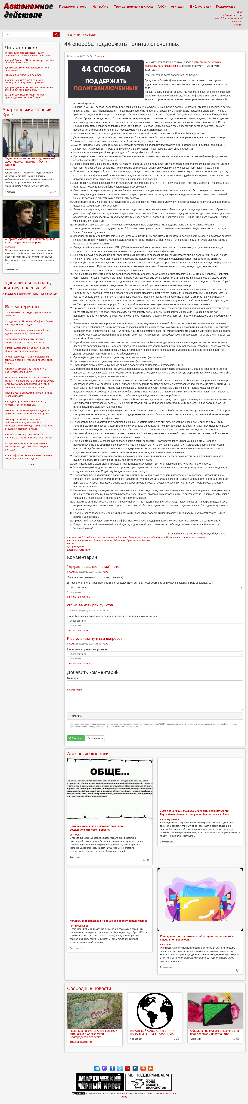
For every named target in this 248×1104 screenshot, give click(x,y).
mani (105, 572)
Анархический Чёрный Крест (81, 35)
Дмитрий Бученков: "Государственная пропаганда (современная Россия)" (24, 95)
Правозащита (134, 540)
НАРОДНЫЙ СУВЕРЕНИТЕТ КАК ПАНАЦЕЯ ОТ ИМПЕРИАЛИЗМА (152, 1032)
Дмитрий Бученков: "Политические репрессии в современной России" (29, 61)
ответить (71, 596)
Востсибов (75, 834)
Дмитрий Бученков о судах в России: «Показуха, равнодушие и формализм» (25, 81)
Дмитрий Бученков (76, 546)
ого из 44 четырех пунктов (90, 605)
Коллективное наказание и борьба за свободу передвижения (108, 920)
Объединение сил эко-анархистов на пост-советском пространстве (214, 1032)
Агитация (178, 6)
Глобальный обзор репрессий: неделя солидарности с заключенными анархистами (28, 54)
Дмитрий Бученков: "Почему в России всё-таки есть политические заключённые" (29, 88)
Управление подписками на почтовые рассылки (30, 293)
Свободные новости (89, 988)
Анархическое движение (79, 540)
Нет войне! (101, 6)
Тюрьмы (146, 540)
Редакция (99, 56)
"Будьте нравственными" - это (93, 566)
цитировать (84, 596)
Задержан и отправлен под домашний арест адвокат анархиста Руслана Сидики (30, 161)
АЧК (162, 6)
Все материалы (22, 306)
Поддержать (225, 6)
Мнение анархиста (107, 537)
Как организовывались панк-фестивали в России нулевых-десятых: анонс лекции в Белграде (26, 446)
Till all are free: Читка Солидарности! (23, 75)
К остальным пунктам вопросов (94, 638)
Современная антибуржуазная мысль (185, 537)
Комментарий (75, 689)
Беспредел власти (102, 540)
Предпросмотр (95, 738)
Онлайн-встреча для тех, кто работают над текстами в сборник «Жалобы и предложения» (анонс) (29, 359)
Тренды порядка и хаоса (133, 6)
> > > (31, 464)
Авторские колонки (87, 753)
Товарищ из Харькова (81, 1042)
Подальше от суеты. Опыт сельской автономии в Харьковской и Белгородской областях (93, 1034)
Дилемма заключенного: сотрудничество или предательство (28, 68)
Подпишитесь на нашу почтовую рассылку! (27, 285)
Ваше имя (72, 678)
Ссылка (71, 572)
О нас (124, 1096)
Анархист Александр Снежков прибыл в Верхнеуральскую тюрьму (30, 240)
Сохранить (76, 738)
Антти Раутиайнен (169, 819)
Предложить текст (73, 6)
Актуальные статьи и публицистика (147, 537)
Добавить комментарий (79, 550)
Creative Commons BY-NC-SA (161, 1093)
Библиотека (200, 6)
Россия (70, 543)
